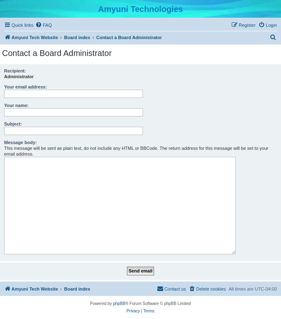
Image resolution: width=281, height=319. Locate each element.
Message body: (20, 142)
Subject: (13, 123)
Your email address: (25, 86)
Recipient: (15, 70)
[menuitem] (43, 25)
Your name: (16, 105)
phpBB (119, 303)
